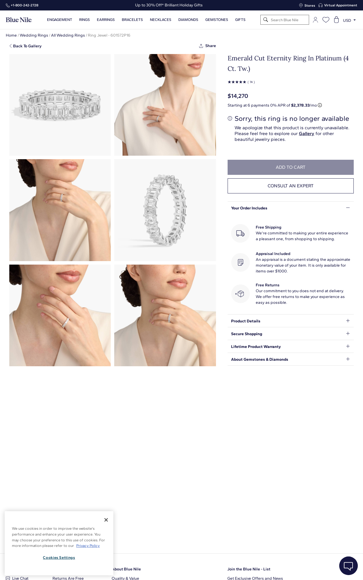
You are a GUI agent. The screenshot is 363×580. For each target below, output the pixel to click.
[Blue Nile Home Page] (19, 19)
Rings (84, 20)
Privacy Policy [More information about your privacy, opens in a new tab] (88, 545)
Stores (309, 5)
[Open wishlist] (326, 19)
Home (11, 35)
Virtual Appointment (340, 5)
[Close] (106, 519)
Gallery (306, 133)
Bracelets (132, 20)
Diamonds (188, 20)
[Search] (265, 19)
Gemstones (216, 20)
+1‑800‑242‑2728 (24, 5)
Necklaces (160, 20)
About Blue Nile (126, 569)
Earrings (106, 20)
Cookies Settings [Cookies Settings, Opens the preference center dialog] (59, 557)
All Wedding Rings (68, 35)
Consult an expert (291, 185)
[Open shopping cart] (336, 19)
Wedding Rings (34, 35)
